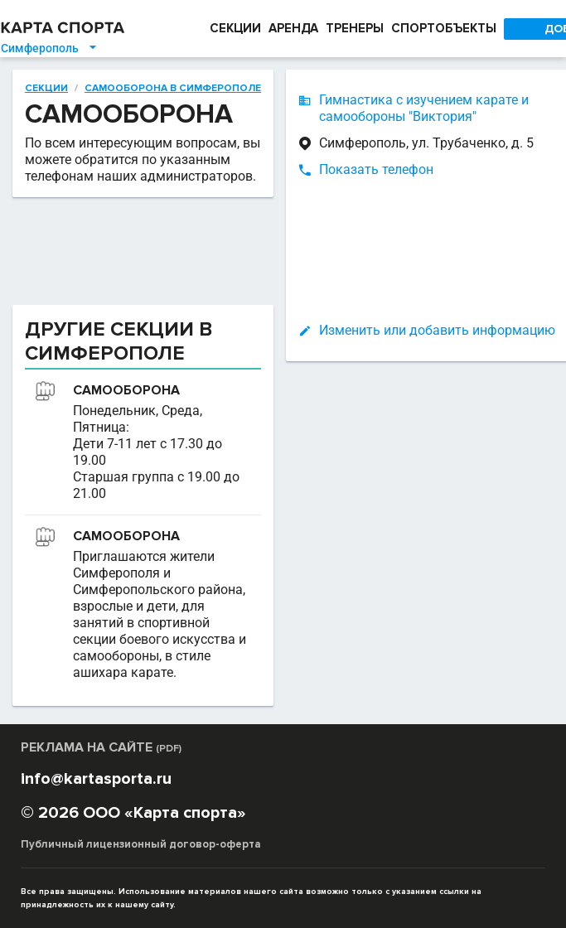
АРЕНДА (290, 29)
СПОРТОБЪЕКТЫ (447, 29)
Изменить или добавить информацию (373, 330)
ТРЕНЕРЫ (355, 29)
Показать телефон (312, 169)
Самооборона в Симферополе (109, 88)
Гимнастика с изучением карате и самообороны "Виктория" (360, 108)
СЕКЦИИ (231, 29)
